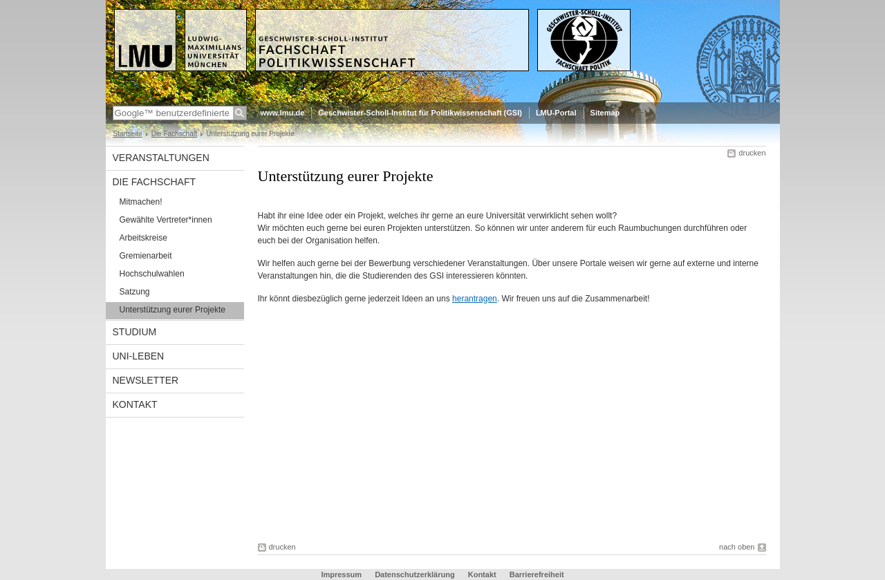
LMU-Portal (556, 113)
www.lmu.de (283, 113)
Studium (135, 331)
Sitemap (605, 113)
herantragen (474, 298)
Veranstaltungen (161, 157)
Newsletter (146, 380)
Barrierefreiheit (537, 574)
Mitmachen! (141, 202)
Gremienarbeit (146, 256)
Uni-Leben (139, 356)
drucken (751, 153)
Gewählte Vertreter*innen (166, 220)
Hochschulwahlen (152, 274)
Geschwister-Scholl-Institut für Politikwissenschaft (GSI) (420, 113)
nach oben (736, 547)
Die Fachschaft (174, 134)
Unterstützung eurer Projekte (172, 310)
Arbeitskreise (143, 238)
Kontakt (135, 404)
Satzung (135, 292)
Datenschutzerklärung (415, 574)
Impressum (341, 574)
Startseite (127, 134)
